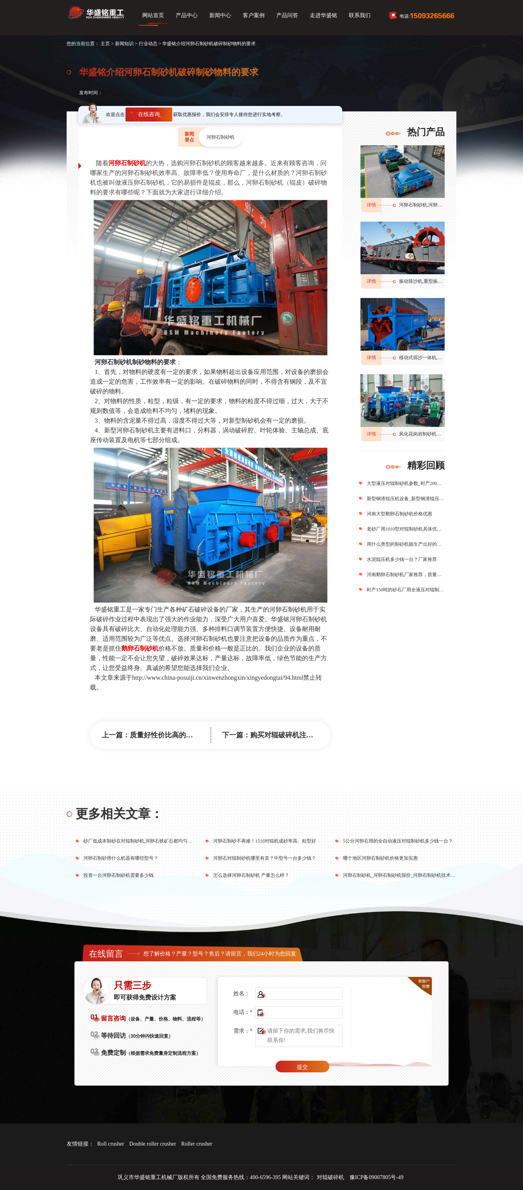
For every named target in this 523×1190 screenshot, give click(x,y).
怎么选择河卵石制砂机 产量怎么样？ (251, 875)
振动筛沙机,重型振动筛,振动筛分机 (435, 281)
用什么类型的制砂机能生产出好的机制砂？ (406, 544)
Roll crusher (110, 1144)
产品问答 (287, 15)
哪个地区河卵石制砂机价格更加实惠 (380, 858)
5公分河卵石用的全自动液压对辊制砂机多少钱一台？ (398, 841)
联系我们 (360, 15)
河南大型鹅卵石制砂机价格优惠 (399, 514)
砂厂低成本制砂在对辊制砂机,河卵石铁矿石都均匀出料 (140, 841)
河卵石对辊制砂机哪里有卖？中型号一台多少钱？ (264, 858)
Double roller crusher (152, 1144)
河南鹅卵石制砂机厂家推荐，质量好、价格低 (406, 574)
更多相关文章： (119, 814)
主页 (105, 43)
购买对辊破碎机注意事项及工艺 (299, 735)
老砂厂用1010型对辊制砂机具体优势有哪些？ (406, 529)
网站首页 (153, 15)
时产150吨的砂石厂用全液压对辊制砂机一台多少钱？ (406, 589)
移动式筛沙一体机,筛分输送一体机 (434, 357)
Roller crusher (196, 1144)
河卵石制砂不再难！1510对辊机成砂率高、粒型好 (264, 841)
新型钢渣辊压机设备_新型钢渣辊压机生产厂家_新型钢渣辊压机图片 (406, 498)
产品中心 (187, 15)
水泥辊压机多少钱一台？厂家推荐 (402, 559)
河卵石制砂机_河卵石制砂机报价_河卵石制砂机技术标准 (401, 875)
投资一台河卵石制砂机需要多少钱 (118, 875)
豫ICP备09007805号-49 (376, 1177)
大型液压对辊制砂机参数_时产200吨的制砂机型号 (406, 483)
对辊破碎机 (330, 1177)
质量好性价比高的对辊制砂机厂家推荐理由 (196, 735)
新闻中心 (220, 15)
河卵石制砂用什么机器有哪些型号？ (120, 858)
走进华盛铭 (323, 15)
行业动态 (148, 43)
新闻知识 (124, 43)
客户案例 (254, 15)
